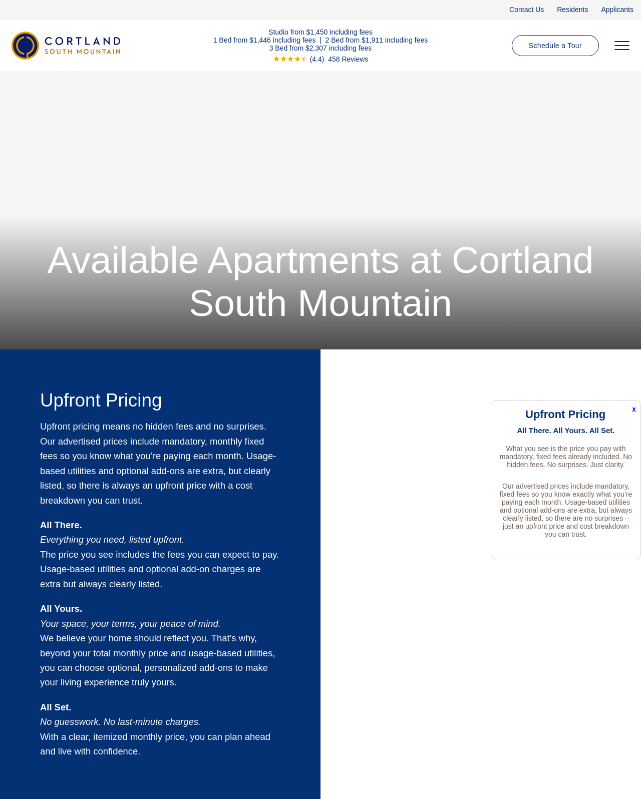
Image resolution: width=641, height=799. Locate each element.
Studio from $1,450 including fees (320, 32)
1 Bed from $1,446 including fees (264, 40)
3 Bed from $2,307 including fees (320, 48)
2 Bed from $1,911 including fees (377, 40)
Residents (572, 10)
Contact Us (526, 10)
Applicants (617, 10)
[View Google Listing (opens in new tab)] (321, 59)
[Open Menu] (621, 45)
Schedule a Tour (555, 46)
